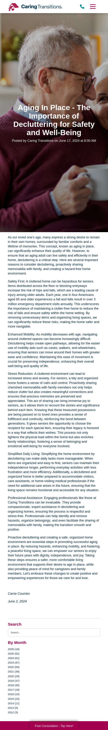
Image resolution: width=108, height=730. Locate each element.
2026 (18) (14, 649)
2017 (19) (14, 689)
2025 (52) (14, 653)
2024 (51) (14, 658)
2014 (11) (14, 703)
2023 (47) (14, 662)
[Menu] (92, 6)
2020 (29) (14, 676)
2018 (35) (14, 685)
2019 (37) (14, 680)
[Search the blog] (54, 632)
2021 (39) (14, 671)
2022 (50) (14, 667)
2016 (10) (14, 694)
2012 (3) (13, 712)
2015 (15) (14, 698)
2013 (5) (13, 707)
